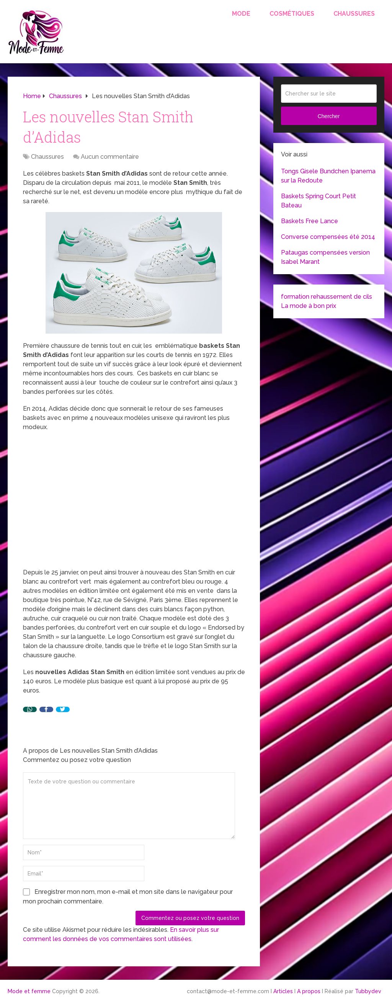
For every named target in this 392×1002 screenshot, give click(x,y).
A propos (308, 991)
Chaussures (354, 13)
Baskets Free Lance (309, 221)
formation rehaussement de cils (326, 296)
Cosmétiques (292, 13)
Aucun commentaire (110, 156)
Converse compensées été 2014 (328, 236)
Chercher (329, 116)
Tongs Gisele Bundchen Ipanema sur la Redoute (328, 176)
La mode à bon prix (308, 305)
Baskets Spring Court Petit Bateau (318, 201)
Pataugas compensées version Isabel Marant (325, 257)
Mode (241, 13)
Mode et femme (29, 991)
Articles (283, 991)
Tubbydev (368, 991)
